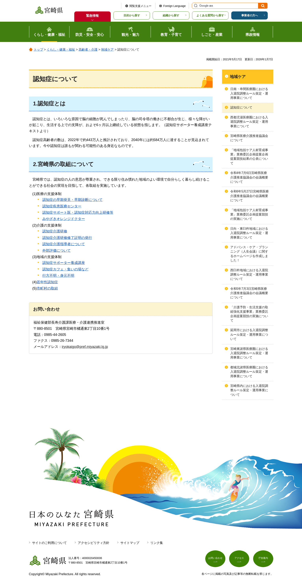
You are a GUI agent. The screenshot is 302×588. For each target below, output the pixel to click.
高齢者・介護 (88, 49)
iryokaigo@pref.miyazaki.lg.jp (85, 347)
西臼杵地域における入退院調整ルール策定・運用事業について (249, 274)
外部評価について (56, 251)
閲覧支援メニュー (140, 5)
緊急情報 (92, 15)
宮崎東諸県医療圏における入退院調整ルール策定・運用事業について (249, 353)
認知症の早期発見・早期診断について (72, 200)
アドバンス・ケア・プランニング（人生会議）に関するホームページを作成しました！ (249, 253)
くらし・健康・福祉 (61, 49)
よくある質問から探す (210, 15)
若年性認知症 (47, 282)
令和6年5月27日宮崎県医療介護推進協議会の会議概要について (249, 196)
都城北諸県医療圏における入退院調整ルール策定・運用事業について (249, 372)
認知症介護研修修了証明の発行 (67, 238)
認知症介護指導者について (63, 244)
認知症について (241, 107)
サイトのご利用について (49, 542)
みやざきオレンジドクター (63, 219)
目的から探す (132, 15)
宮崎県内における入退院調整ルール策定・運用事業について (249, 390)
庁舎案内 (263, 559)
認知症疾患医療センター (61, 206)
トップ (38, 49)
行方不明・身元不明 (58, 276)
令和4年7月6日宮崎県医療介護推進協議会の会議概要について (249, 177)
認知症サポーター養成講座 (63, 263)
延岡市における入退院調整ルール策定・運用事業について (249, 334)
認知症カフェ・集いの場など (65, 269)
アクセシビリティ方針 (93, 542)
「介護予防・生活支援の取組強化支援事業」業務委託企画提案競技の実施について (249, 314)
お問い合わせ (215, 559)
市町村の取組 (47, 288)
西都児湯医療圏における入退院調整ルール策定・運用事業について (249, 122)
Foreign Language (174, 5)
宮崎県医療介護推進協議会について (249, 138)
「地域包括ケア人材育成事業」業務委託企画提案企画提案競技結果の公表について (249, 156)
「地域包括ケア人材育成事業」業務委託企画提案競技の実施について (249, 214)
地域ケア (107, 49)
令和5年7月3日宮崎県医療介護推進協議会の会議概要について (249, 293)
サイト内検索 (195, 5)
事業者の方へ (249, 15)
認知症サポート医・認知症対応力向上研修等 (77, 213)
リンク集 (156, 542)
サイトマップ (129, 542)
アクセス (239, 559)
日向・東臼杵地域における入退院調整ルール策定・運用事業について (249, 233)
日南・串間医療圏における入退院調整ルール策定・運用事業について (249, 93)
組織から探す (171, 15)
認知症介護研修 (54, 231)
